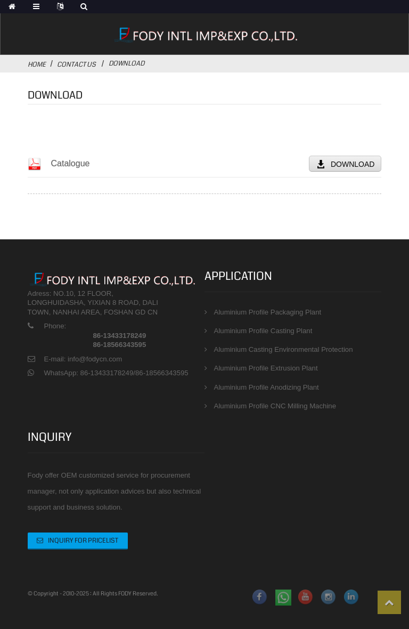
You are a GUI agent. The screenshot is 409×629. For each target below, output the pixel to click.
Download (126, 63)
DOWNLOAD (352, 164)
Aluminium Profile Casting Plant (263, 331)
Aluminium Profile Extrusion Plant (266, 368)
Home (37, 64)
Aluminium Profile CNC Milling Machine (275, 406)
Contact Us (76, 64)
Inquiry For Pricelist (83, 540)
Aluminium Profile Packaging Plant (268, 312)
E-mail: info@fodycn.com (83, 359)
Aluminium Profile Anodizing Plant (266, 387)
